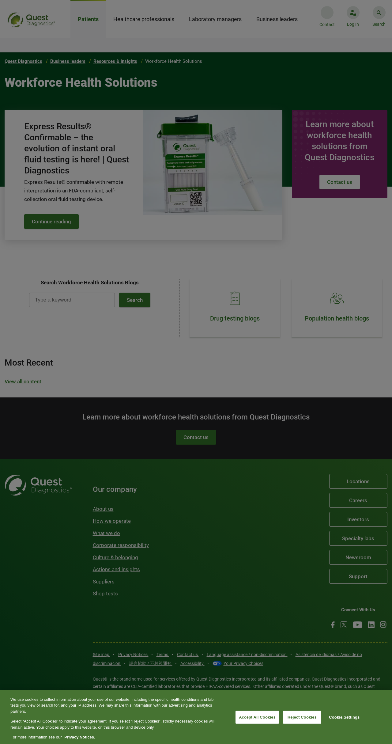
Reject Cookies (302, 717)
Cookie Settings (344, 717)
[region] (196, 717)
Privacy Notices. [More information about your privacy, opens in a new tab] (79, 737)
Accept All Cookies (257, 717)
